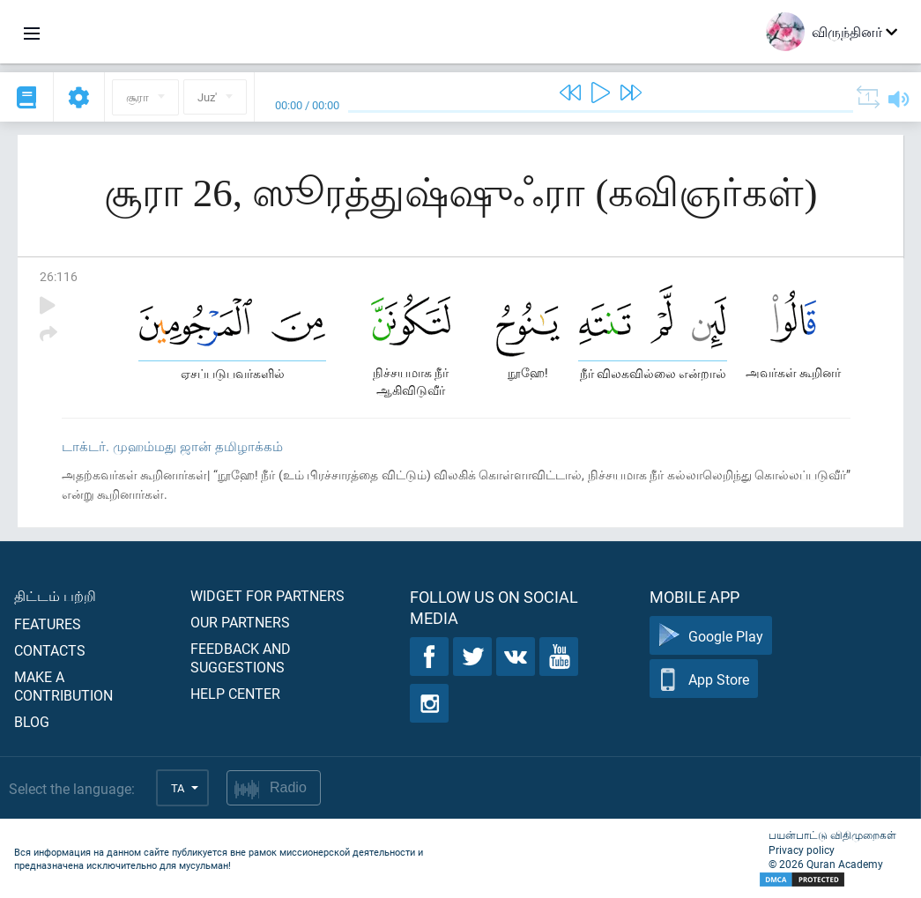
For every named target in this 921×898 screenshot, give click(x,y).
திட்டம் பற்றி (55, 595)
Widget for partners (267, 595)
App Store (703, 679)
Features (47, 623)
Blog (31, 721)
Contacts (49, 650)
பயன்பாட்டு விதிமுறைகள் (832, 834)
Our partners (240, 621)
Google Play (710, 635)
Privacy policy (802, 849)
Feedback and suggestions (240, 657)
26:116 (59, 276)
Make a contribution (63, 685)
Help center (235, 693)
